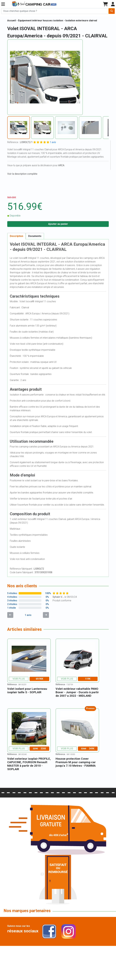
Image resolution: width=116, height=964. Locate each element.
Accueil (11, 20)
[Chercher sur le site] (55, 11)
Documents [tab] (34, 236)
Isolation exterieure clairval (81, 20)
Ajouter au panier (58, 223)
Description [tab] (16, 236)
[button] (3, 4)
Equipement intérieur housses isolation (41, 20)
